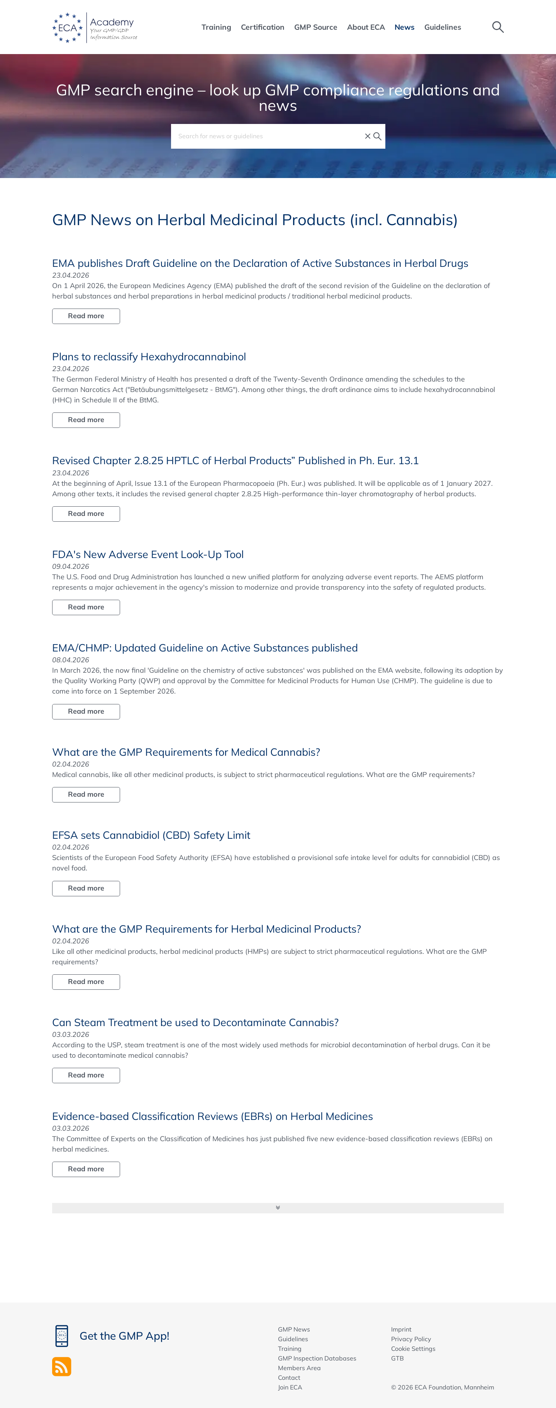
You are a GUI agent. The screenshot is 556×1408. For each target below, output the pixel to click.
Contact (289, 1377)
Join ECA (290, 1387)
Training (290, 1348)
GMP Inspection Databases (317, 1358)
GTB (397, 1358)
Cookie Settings (413, 1348)
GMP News (294, 1329)
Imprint (401, 1329)
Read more (86, 315)
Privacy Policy (411, 1339)
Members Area (299, 1368)
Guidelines (293, 1339)
